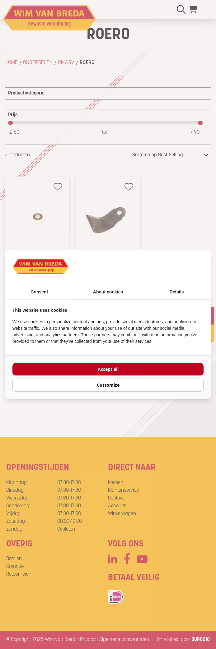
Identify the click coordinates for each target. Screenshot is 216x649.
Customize (108, 385)
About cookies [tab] (108, 291)
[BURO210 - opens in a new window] (180, 267)
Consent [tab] (39, 291)
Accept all (108, 369)
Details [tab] (177, 291)
